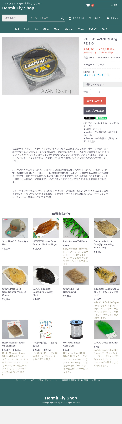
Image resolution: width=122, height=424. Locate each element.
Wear (57, 29)
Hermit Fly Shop (18, 8)
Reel (26, 29)
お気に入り (95, 18)
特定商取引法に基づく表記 (75, 380)
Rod (17, 29)
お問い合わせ (98, 380)
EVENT (92, 29)
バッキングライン (101, 75)
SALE (105, 29)
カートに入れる (95, 100)
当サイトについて (25, 380)
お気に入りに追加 (95, 110)
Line (36, 29)
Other (46, 29)
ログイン (112, 18)
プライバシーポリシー (48, 380)
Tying (81, 29)
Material (69, 29)
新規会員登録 (76, 18)
